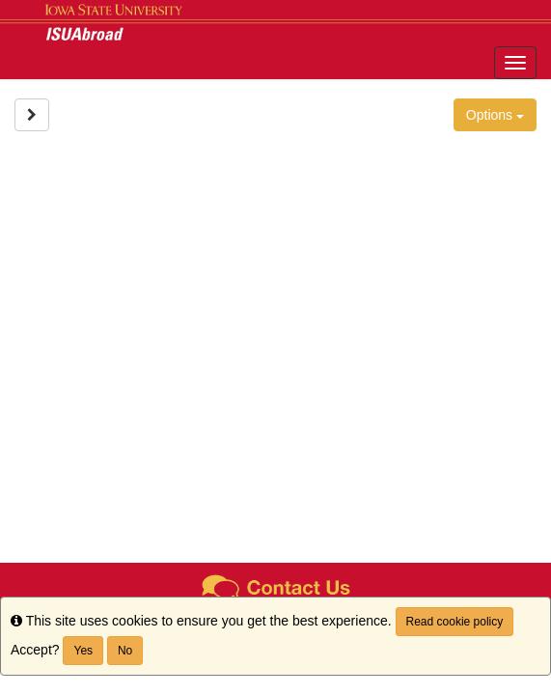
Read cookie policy (455, 621)
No (125, 650)
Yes (83, 650)
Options (495, 115)
